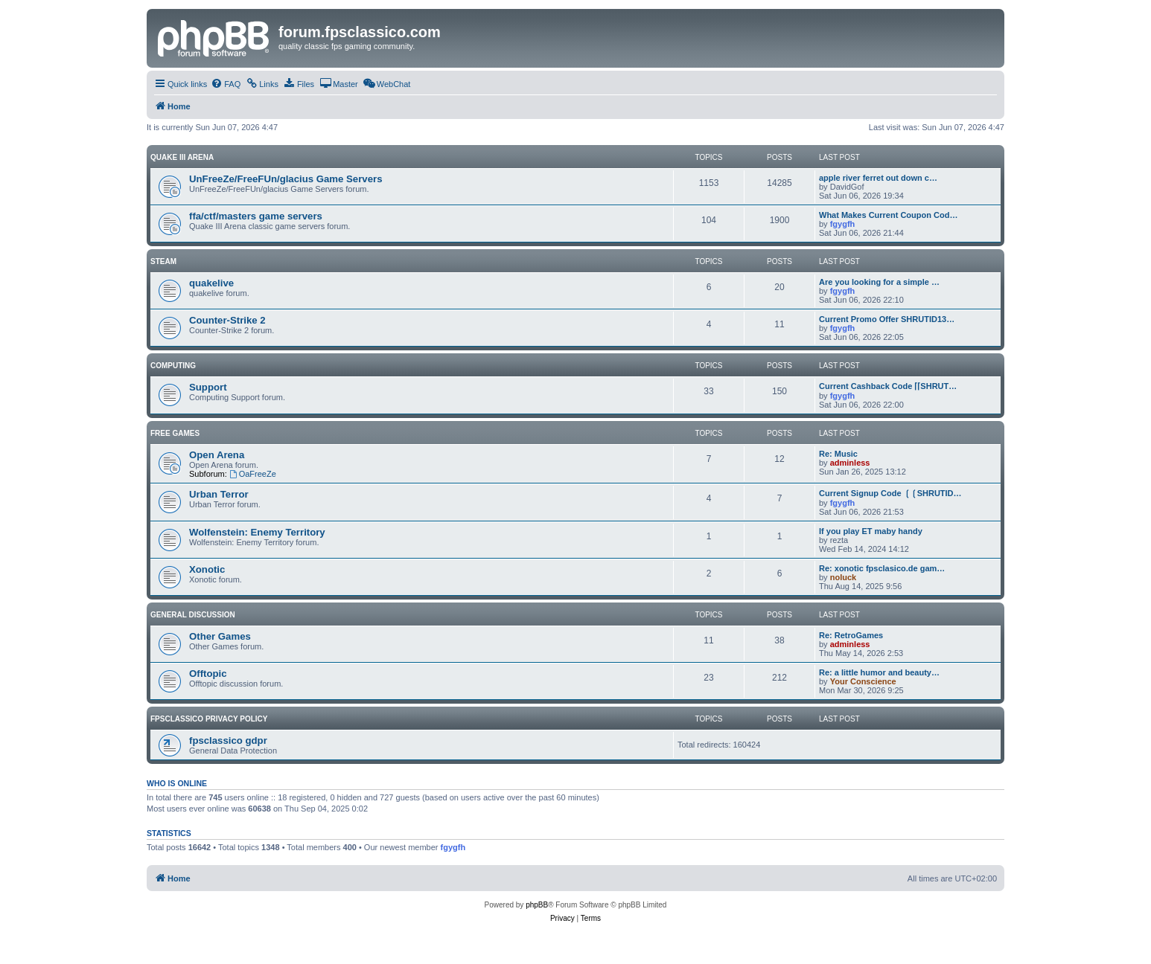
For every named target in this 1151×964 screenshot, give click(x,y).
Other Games (220, 636)
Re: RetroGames (851, 635)
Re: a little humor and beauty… (879, 672)
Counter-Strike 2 (227, 320)
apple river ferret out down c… (878, 177)
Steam (163, 261)
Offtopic (208, 673)
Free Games (175, 433)
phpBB (537, 905)
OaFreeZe (252, 473)
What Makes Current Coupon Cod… (888, 215)
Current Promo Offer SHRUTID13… (886, 319)
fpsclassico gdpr (228, 740)
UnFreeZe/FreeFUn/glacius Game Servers (285, 178)
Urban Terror (219, 494)
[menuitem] (225, 84)
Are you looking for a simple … (879, 281)
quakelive (211, 283)
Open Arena (216, 454)
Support (208, 387)
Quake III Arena (182, 157)
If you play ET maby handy (870, 531)
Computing (173, 366)
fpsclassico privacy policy (208, 719)
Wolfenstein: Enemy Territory (257, 532)
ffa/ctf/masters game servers (255, 216)
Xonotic (207, 569)
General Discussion (192, 615)
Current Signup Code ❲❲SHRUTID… (890, 493)
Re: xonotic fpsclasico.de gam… (882, 568)
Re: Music (838, 453)
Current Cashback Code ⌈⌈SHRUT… (888, 386)
